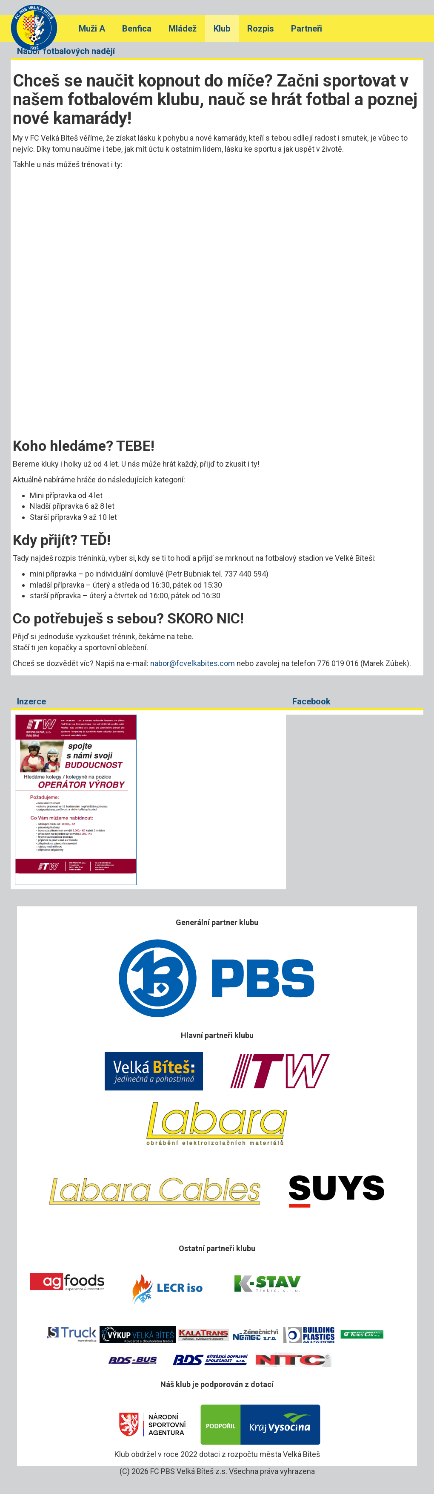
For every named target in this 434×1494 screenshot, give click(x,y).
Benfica (136, 28)
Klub (222, 28)
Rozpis (260, 28)
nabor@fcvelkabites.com (192, 663)
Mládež (182, 28)
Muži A (92, 28)
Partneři (306, 28)
